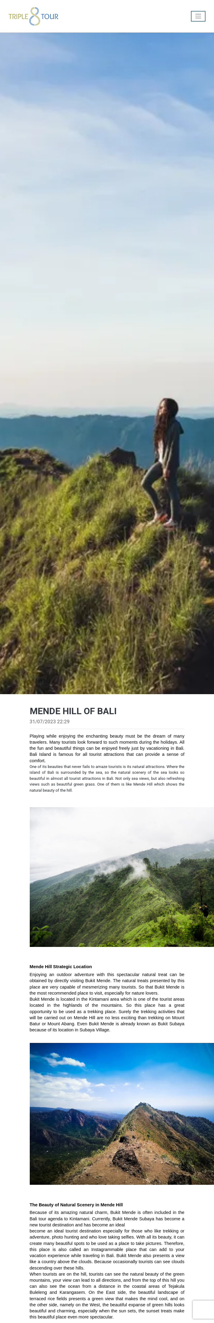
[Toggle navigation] (198, 16)
